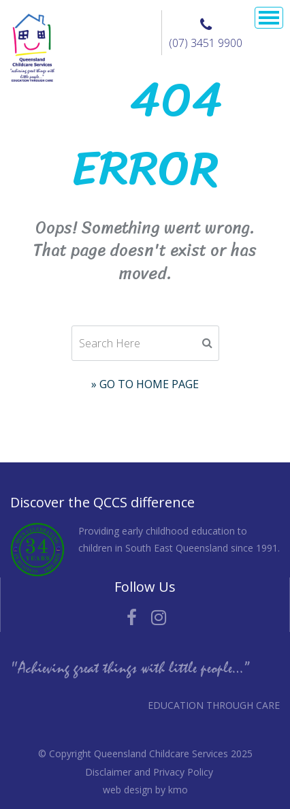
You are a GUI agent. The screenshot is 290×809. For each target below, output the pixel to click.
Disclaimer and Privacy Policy (149, 771)
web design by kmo (145, 789)
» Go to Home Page (145, 384)
